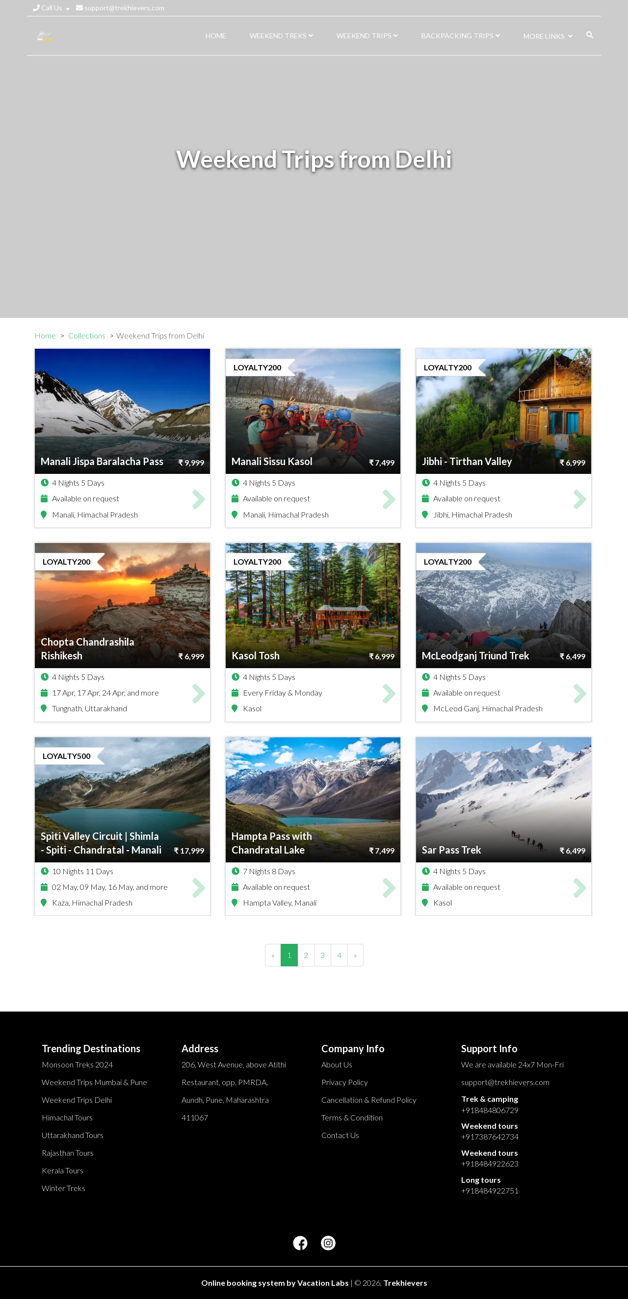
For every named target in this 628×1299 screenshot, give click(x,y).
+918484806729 (490, 1110)
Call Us (51, 7)
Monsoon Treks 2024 (77, 1064)
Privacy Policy (344, 1082)
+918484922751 (490, 1190)
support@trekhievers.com (120, 7)
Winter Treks (63, 1188)
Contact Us (340, 1135)
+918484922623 (490, 1163)
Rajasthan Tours (68, 1152)
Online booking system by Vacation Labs (275, 1282)
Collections (86, 335)
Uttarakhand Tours (73, 1135)
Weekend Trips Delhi (77, 1099)
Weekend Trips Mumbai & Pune (94, 1082)
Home (45, 335)
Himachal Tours (67, 1117)
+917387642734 (490, 1136)
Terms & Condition (352, 1117)
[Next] (355, 955)
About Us (336, 1064)
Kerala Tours (62, 1170)
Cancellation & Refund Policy (369, 1099)
